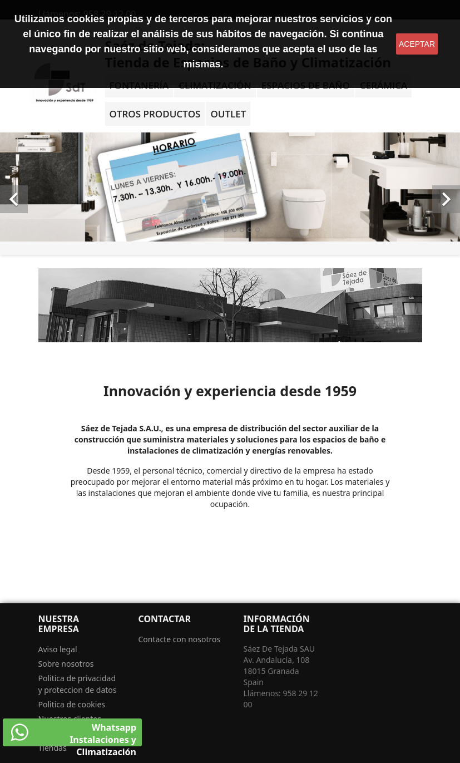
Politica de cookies (72, 704)
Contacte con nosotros (180, 639)
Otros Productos (155, 113)
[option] (230, 187)
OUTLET (228, 113)
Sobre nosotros (66, 663)
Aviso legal (57, 649)
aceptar (417, 44)
